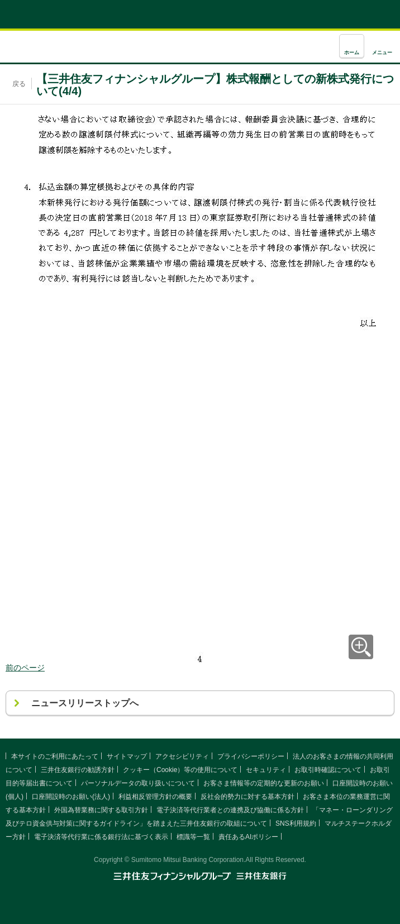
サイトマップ (127, 756)
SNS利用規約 (295, 823)
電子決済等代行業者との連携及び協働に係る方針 (230, 810)
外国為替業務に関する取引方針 (101, 810)
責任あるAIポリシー (248, 837)
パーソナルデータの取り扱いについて (138, 783)
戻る (19, 84)
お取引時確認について (327, 770)
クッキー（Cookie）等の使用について (180, 770)
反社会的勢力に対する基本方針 (247, 797)
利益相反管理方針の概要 (155, 797)
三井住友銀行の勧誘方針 (78, 770)
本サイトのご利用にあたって (54, 756)
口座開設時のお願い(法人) (71, 797)
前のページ (25, 667)
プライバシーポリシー (250, 756)
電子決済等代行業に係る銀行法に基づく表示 (101, 837)
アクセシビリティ (182, 756)
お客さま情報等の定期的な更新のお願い (263, 783)
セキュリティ (266, 770)
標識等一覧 (193, 837)
